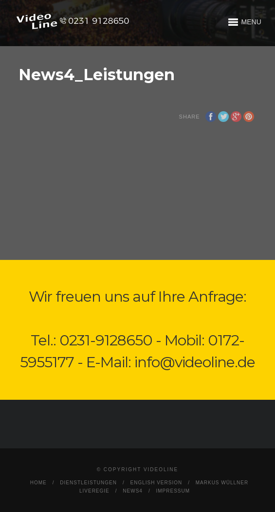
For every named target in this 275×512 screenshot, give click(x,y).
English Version (156, 482)
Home (38, 482)
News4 (133, 491)
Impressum (173, 491)
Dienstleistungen (88, 482)
